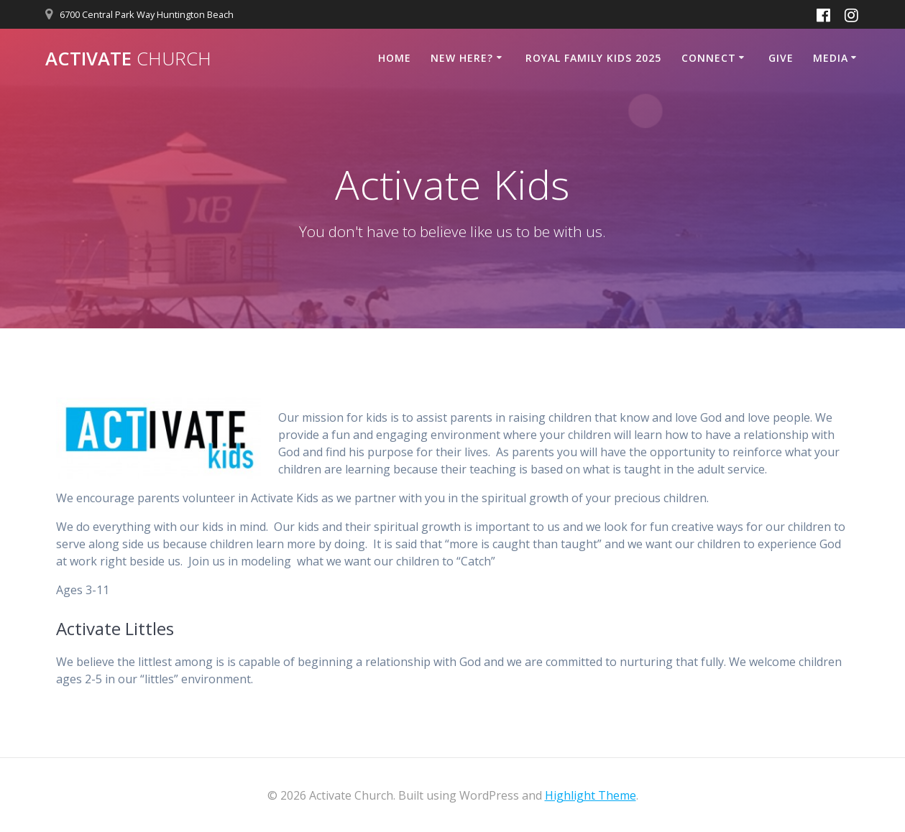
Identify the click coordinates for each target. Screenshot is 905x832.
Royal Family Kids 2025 (593, 58)
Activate (128, 59)
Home (394, 58)
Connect (708, 58)
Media (830, 58)
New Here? (462, 58)
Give (781, 58)
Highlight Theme (590, 795)
